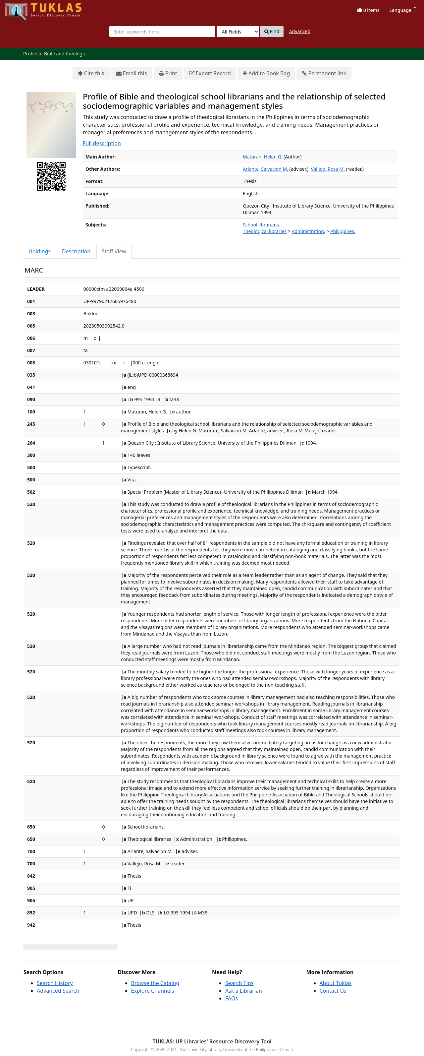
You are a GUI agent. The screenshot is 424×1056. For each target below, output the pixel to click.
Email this (131, 73)
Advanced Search (58, 990)
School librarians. (261, 224)
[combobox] (162, 31)
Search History (55, 983)
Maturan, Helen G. (263, 157)
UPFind (21, 8)
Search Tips (239, 983)
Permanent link (324, 73)
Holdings (39, 251)
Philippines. (342, 231)
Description (76, 251)
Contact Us (333, 990)
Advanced (299, 31)
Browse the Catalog (155, 983)
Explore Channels (152, 990)
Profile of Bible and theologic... (56, 53)
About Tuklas (336, 983)
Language (403, 10)
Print (168, 73)
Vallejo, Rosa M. (327, 169)
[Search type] (238, 31)
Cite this (91, 73)
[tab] (40, 251)
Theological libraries (265, 231)
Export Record (210, 73)
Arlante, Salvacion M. (265, 169)
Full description (102, 143)
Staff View (114, 251)
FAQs (231, 998)
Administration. (308, 231)
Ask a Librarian (243, 990)
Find (271, 31)
